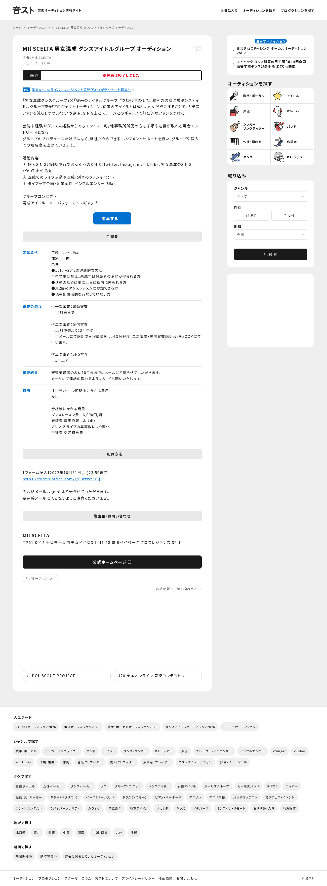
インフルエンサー (252, 751)
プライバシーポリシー (138, 878)
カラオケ (94, 808)
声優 (184, 751)
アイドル (43, 63)
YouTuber (23, 762)
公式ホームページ (112, 562)
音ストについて (106, 878)
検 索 (270, 255)
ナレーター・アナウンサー (214, 751)
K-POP (272, 786)
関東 (51, 832)
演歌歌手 (115, 808)
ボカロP (162, 808)
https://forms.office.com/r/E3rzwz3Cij (61, 478)
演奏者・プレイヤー (156, 762)
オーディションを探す (259, 10)
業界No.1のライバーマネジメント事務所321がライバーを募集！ (83, 89)
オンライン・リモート (231, 808)
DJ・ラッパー (164, 751)
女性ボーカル (52, 786)
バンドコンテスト (245, 797)
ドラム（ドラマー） (135, 797)
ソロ (104, 786)
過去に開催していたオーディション (90, 856)
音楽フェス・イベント (280, 797)
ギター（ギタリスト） (64, 797)
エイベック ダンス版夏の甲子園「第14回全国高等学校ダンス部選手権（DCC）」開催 (271, 64)
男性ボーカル (25, 786)
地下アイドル (139, 808)
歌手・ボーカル (26, 751)
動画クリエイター (122, 762)
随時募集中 (48, 856)
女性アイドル (187, 786)
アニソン (195, 797)
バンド (91, 751)
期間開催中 (24, 856)
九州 (119, 832)
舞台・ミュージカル (233, 762)
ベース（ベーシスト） (100, 797)
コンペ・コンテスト (29, 808)
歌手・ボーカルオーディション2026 (133, 727)
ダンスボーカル (82, 786)
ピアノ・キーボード (168, 797)
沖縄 (134, 832)
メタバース (201, 808)
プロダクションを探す (297, 10)
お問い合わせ (186, 878)
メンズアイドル (159, 786)
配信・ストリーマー (29, 797)
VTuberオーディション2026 (36, 727)
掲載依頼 (165, 878)
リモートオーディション (239, 727)
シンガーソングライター (61, 751)
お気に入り (229, 10)
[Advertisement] (112, 630)
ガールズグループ (216, 786)
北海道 (21, 832)
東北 (37, 832)
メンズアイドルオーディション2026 (190, 727)
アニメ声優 (217, 797)
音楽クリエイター (89, 762)
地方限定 (289, 808)
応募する (112, 218)
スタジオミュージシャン (195, 762)
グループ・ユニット (42, 578)
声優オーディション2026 (81, 727)
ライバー (292, 786)
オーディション (24, 878)
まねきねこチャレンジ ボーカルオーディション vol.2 (272, 51)
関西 (81, 832)
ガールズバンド (248, 786)
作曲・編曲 (47, 762)
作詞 (66, 762)
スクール (71, 878)
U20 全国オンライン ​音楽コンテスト (151, 675)
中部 (66, 832)
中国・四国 (100, 832)
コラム (86, 878)
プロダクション (49, 878)
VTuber (300, 751)
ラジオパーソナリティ (65, 808)
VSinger (279, 751)
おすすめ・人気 (264, 808)
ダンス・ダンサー (135, 751)
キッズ (180, 808)
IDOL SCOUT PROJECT (50, 675)
